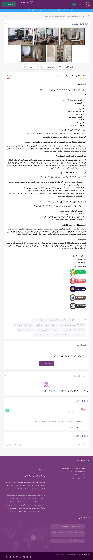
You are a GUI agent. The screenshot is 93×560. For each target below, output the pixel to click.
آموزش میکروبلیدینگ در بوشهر (46, 325)
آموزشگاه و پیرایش (72, 16)
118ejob (72, 320)
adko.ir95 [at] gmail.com (69, 526)
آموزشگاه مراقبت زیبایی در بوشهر (48, 330)
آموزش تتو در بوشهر (39, 320)
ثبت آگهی (9, 4)
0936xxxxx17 (69, 427)
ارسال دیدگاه (46, 364)
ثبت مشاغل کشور (78, 335)
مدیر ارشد (75, 409)
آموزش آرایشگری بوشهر (58, 320)
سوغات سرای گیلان (79, 474)
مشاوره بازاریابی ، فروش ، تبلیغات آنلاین (73, 468)
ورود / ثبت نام (25, 2)
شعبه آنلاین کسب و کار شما (76, 478)
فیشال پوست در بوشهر (61, 335)
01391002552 (73, 541)
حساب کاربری (55, 390)
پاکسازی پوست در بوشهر (25, 330)
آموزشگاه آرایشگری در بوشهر (23, 325)
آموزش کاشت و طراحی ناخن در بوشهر (72, 325)
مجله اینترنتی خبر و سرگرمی (76, 471)
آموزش (83, 16)
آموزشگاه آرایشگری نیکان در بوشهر (73, 330)
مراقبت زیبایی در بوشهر (42, 335)
